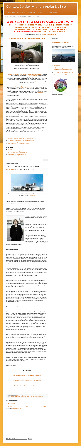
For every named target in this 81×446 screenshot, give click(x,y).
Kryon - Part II (40, 16)
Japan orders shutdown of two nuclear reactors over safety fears (21, 155)
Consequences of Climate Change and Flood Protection (27, 380)
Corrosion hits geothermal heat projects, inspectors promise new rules (22, 138)
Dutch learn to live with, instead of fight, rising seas (27, 385)
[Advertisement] (16, 421)
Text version (40, 92)
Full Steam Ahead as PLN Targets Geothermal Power (27, 38)
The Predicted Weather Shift (41, 29)
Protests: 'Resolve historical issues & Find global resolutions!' (40, 25)
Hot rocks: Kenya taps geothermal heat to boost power (19, 142)
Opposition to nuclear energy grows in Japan (17, 154)
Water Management (39, 396)
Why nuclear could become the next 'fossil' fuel (17, 152)
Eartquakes (13, 16)
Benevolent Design (33, 75)
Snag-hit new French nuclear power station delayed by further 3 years (63, 67)
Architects (12, 396)
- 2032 (59, 29)
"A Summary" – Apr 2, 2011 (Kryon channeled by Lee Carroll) (21, 86)
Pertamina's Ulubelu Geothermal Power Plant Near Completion (21, 140)
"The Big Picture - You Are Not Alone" (54, 27)
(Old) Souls (37, 81)
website (44, 34)
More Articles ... (11, 137)
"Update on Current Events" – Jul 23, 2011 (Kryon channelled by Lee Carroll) (24, 74)
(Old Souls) (42, 31)
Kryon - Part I (31, 16)
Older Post (45, 406)
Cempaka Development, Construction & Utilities (36, 6)
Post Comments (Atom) (17, 408)
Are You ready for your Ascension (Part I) (26, 31)
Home (6, 16)
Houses (30, 396)
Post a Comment (11, 403)
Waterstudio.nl (31, 195)
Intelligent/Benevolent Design (26, 87)
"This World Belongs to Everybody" (26, 27)
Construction (23, 396)
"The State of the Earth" (22, 29)
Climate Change (17, 396)
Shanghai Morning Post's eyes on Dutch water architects (27, 375)
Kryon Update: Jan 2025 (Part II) (57, 31)
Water (34, 396)
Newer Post (9, 406)
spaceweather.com (51, 34)
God (9, 75)
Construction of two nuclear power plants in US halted (19, 151)
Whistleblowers (22, 16)
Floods (27, 396)
